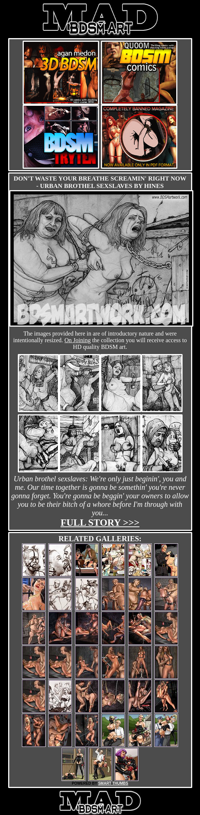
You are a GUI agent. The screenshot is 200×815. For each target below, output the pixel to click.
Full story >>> (100, 522)
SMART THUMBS (113, 783)
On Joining (78, 340)
